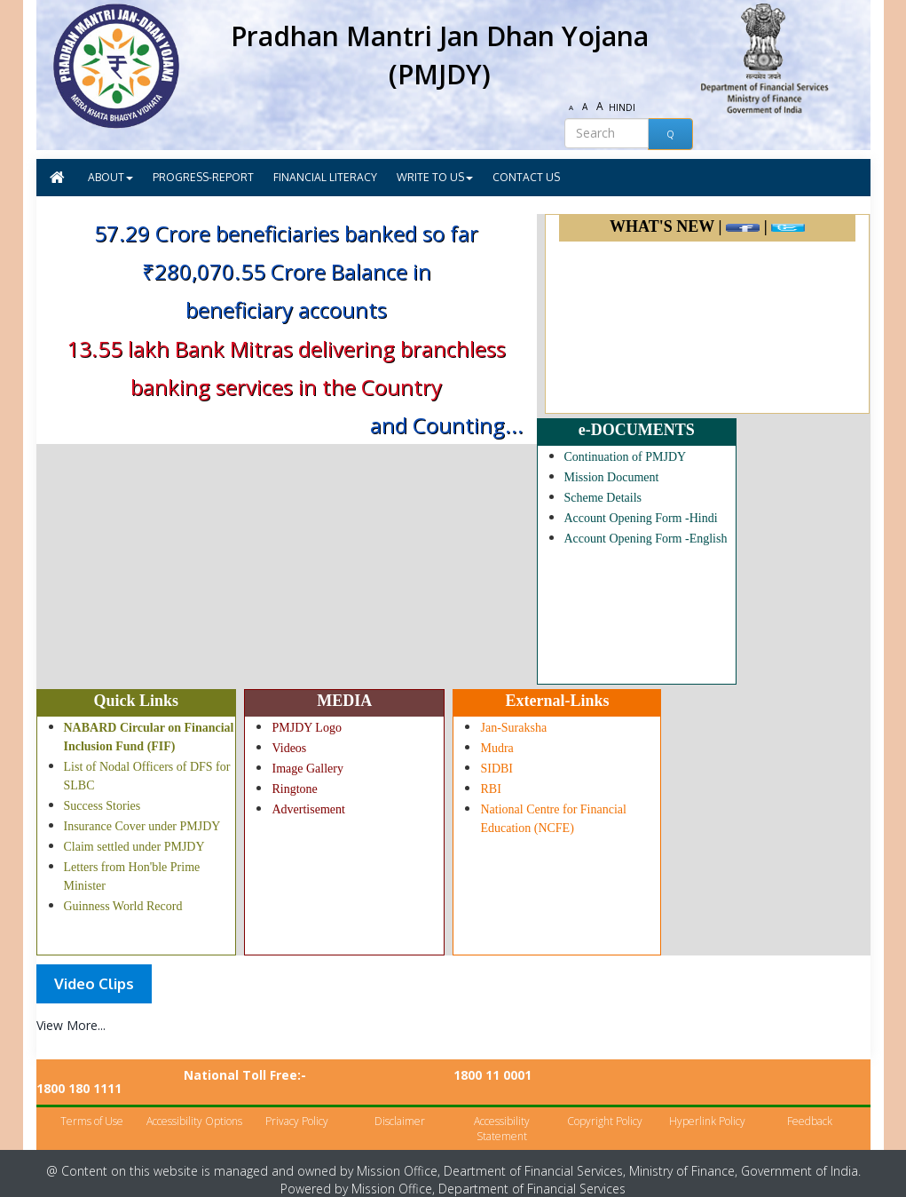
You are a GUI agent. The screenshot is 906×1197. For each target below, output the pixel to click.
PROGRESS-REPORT (203, 177)
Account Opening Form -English (646, 538)
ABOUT (110, 177)
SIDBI (496, 768)
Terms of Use (91, 1106)
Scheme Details (603, 497)
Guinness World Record (123, 906)
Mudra (496, 748)
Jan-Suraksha (513, 727)
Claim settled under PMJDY (134, 846)
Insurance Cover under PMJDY (142, 826)
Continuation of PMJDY (625, 457)
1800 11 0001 (492, 1075)
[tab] (94, 983)
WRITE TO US (435, 177)
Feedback (809, 1106)
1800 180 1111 (704, 1075)
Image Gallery (307, 768)
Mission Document (611, 477)
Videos (289, 748)
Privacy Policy (296, 1106)
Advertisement (308, 809)
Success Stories (102, 806)
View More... (71, 1025)
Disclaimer (399, 1106)
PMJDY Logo (306, 727)
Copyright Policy (604, 1106)
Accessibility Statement (502, 1114)
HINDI (623, 107)
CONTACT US (526, 177)
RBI (490, 789)
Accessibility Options (194, 1106)
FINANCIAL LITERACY (325, 177)
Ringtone (294, 789)
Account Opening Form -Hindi (641, 518)
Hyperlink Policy (707, 1106)
